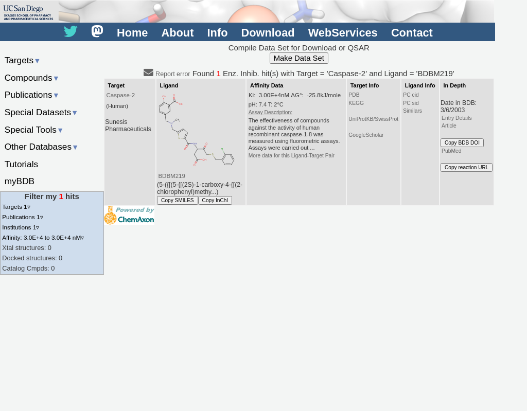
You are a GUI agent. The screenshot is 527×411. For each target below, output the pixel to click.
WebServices (343, 32)
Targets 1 (16, 206)
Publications (32, 95)
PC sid (410, 103)
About (178, 32)
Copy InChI (215, 200)
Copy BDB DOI (462, 143)
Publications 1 (22, 216)
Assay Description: (270, 112)
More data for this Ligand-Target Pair (292, 155)
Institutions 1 (20, 227)
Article (449, 126)
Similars (412, 111)
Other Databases (42, 146)
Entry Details (456, 118)
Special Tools (34, 129)
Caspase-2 (120, 95)
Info (217, 32)
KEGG (356, 103)
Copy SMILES (177, 200)
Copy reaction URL (466, 167)
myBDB (19, 181)
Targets (23, 60)
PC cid (410, 95)
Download (268, 32)
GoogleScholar (365, 135)
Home (132, 32)
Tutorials (22, 164)
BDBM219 (171, 176)
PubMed (451, 151)
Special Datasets (42, 112)
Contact (412, 32)
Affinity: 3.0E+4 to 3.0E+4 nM (43, 237)
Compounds (32, 78)
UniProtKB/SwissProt (373, 119)
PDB (353, 95)
